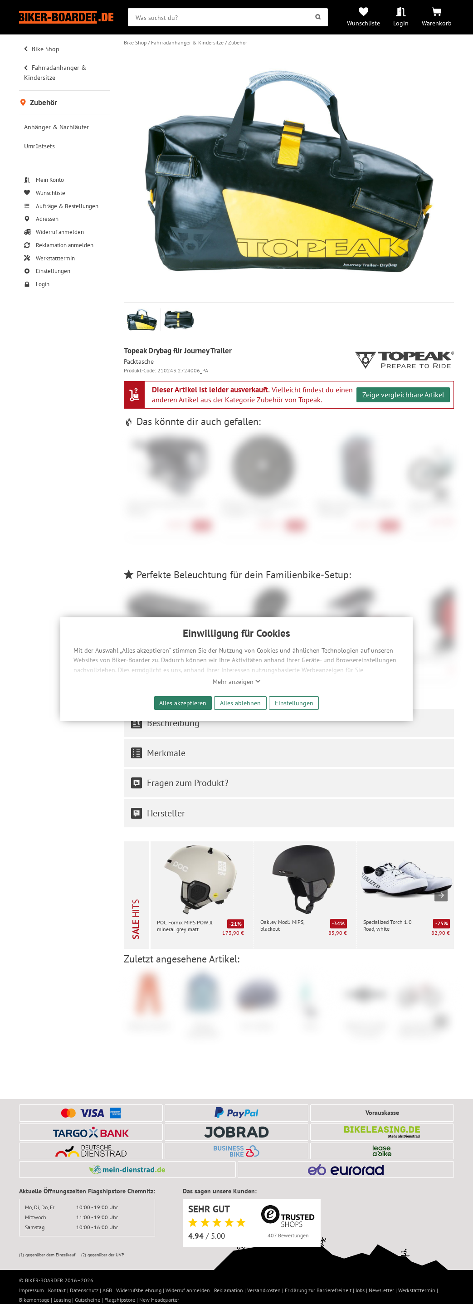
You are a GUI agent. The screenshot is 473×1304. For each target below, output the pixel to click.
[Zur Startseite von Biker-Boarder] (66, 17)
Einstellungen (294, 702)
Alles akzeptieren (182, 702)
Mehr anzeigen (237, 681)
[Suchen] (318, 17)
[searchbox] (228, 17)
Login (401, 23)
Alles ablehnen (240, 702)
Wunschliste (363, 23)
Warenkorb (437, 23)
